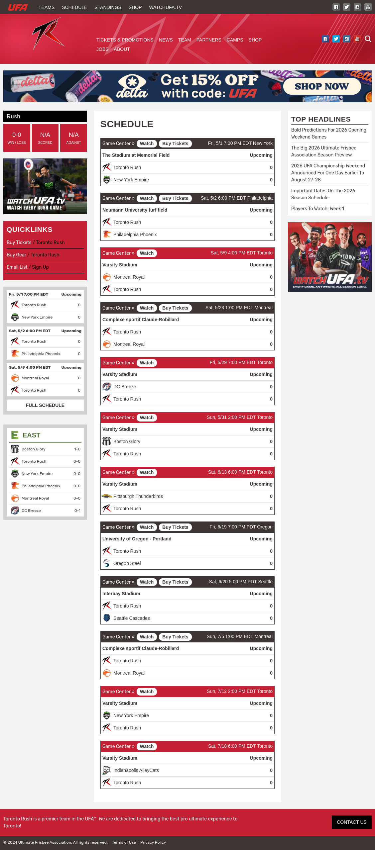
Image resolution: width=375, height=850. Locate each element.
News (166, 40)
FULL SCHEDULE (45, 405)
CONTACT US (352, 822)
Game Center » (118, 143)
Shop (135, 7)
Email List (17, 267)
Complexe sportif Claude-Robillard (140, 319)
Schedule (74, 7)
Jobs (102, 49)
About (122, 49)
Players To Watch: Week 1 (317, 209)
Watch (147, 143)
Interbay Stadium (121, 593)
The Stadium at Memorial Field (136, 155)
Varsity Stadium (119, 264)
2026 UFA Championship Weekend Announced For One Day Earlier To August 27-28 (328, 173)
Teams (47, 7)
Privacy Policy (153, 842)
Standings (107, 7)
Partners (208, 40)
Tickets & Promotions (125, 40)
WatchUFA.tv (165, 7)
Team (184, 40)
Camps (235, 40)
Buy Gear (16, 255)
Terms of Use (124, 842)
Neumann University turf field (134, 210)
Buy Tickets (175, 143)
